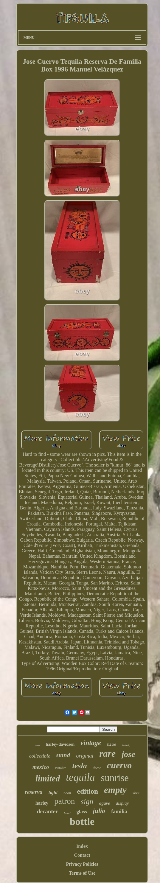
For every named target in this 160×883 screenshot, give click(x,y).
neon (67, 793)
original (84, 756)
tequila (80, 777)
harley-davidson (60, 744)
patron (64, 801)
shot (136, 793)
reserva (34, 792)
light (53, 792)
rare (107, 753)
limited (47, 778)
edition (87, 791)
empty (115, 790)
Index (82, 846)
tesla (79, 765)
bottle (82, 821)
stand (63, 755)
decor (97, 768)
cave (37, 745)
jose (128, 754)
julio (99, 810)
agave (104, 803)
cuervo (119, 765)
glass (82, 811)
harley (42, 803)
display (122, 803)
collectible (39, 756)
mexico (40, 767)
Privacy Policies (82, 864)
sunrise (115, 777)
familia (119, 811)
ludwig (126, 745)
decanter (47, 811)
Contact (82, 855)
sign (87, 802)
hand (67, 813)
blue (111, 744)
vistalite (60, 768)
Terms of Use (82, 873)
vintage (90, 743)
